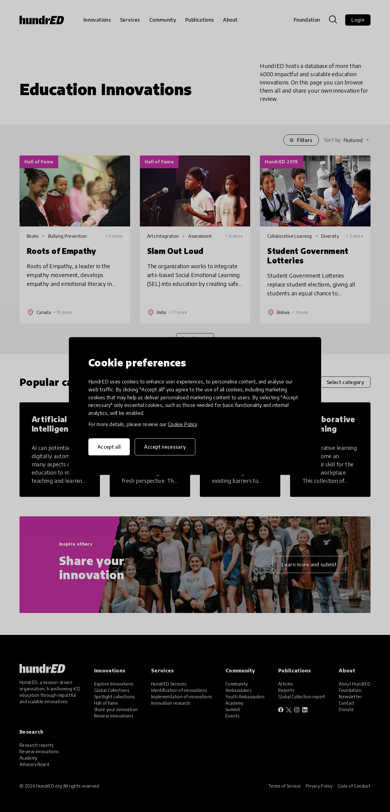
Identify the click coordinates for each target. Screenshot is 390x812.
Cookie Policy (182, 424)
